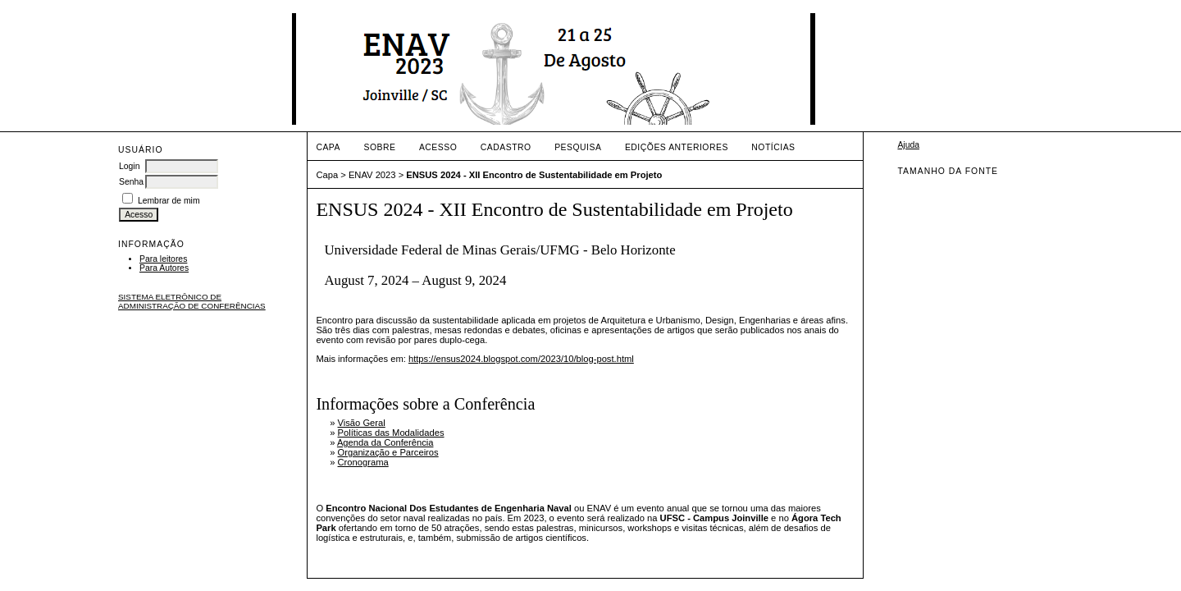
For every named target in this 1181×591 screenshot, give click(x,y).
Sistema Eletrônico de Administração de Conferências (192, 301)
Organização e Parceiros (388, 452)
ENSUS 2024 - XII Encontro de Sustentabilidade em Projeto (534, 175)
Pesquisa (577, 147)
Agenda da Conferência (385, 442)
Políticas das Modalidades (391, 433)
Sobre (379, 147)
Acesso (438, 147)
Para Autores (164, 268)
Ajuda (908, 144)
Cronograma (363, 462)
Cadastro (506, 147)
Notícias (773, 147)
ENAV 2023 (372, 175)
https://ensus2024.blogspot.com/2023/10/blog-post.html (521, 359)
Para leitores (163, 258)
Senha (131, 181)
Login (129, 166)
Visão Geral (361, 423)
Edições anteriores (676, 147)
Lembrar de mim (169, 200)
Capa (328, 147)
